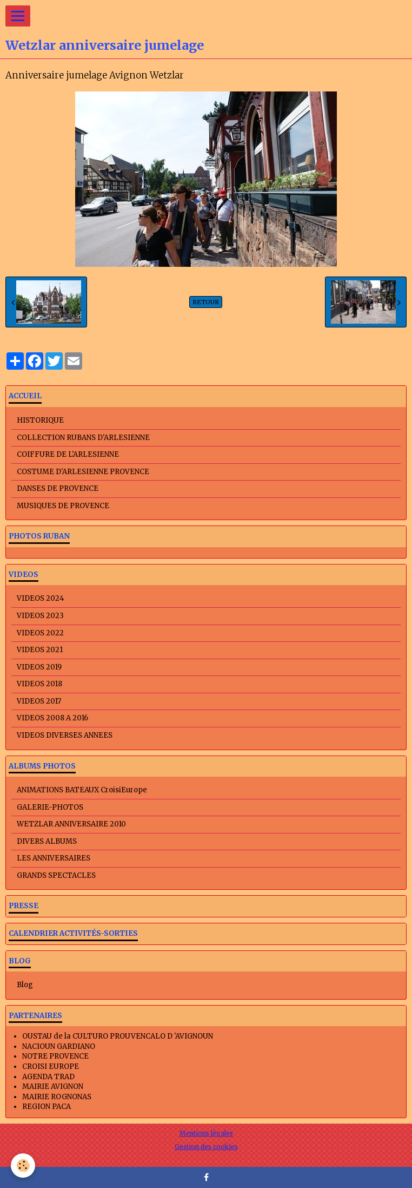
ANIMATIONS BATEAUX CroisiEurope (82, 790)
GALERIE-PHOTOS (50, 807)
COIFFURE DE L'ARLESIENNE (68, 454)
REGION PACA (46, 1106)
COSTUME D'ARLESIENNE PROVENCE (83, 471)
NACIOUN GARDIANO (58, 1046)
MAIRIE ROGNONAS (56, 1096)
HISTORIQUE (40, 420)
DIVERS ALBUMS (47, 841)
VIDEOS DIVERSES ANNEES (64, 735)
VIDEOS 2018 (39, 683)
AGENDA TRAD (48, 1076)
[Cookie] (23, 1165)
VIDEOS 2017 (39, 701)
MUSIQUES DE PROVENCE (63, 505)
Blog (25, 984)
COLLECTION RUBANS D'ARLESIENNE (83, 437)
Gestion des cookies (206, 1147)
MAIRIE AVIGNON (52, 1086)
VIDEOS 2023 (40, 615)
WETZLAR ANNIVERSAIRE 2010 (71, 824)
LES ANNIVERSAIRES (53, 858)
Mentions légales (206, 1133)
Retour (205, 302)
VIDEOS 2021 (40, 649)
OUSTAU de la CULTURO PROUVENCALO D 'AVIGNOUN (117, 1036)
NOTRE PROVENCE (55, 1056)
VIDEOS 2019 (39, 667)
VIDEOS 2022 (40, 633)
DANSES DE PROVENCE (57, 488)
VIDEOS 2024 (40, 598)
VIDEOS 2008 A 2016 (52, 718)
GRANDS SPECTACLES (56, 875)
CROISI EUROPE (50, 1066)
